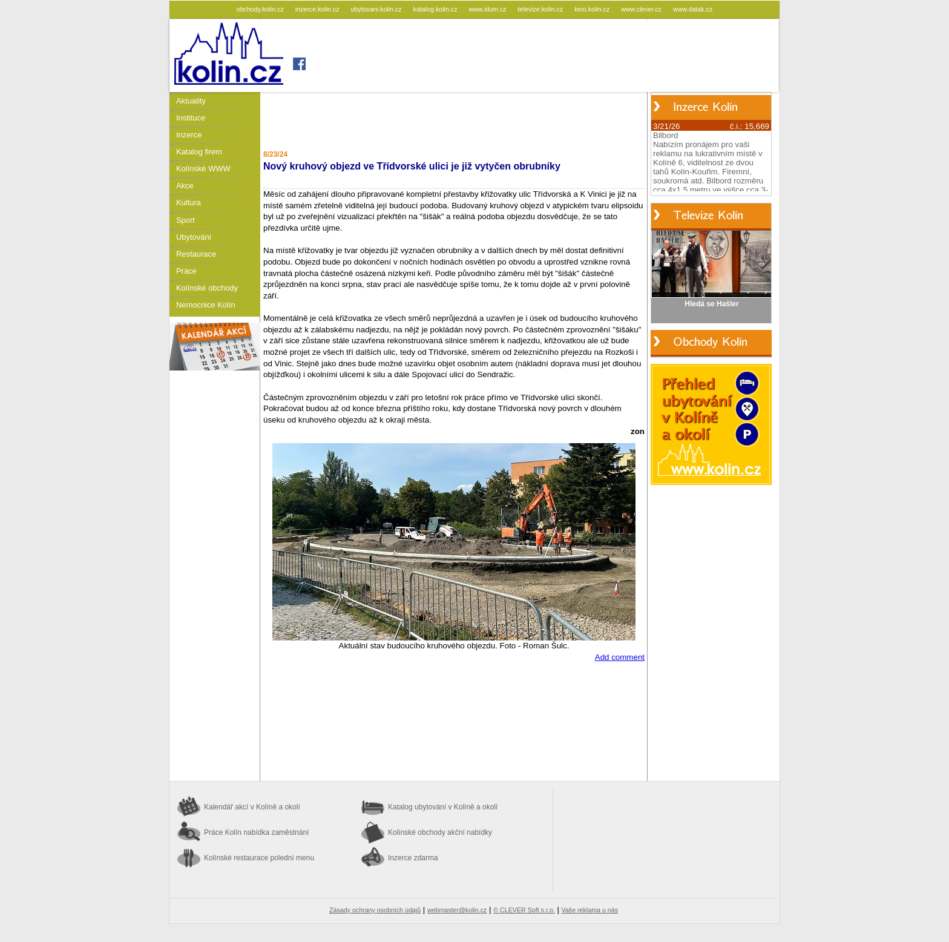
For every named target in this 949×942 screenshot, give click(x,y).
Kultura (188, 202)
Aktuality (191, 100)
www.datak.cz (692, 9)
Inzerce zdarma (413, 858)
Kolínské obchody (207, 287)
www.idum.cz (488, 9)
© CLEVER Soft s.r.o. (523, 910)
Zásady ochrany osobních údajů (375, 910)
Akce (185, 185)
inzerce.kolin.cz (318, 9)
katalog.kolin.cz (436, 9)
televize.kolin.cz (541, 9)
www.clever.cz (642, 9)
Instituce (190, 117)
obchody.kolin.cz (261, 9)
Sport (185, 220)
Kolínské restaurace (259, 858)
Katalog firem (199, 151)
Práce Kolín (256, 832)
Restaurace (196, 254)
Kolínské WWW (203, 168)
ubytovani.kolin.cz (377, 9)
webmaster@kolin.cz (457, 910)
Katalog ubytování (442, 807)
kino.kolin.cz (592, 9)
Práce (186, 270)
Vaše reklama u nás (590, 910)
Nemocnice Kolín (205, 304)
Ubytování (193, 237)
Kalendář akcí (252, 807)
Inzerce (189, 134)
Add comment (620, 657)
